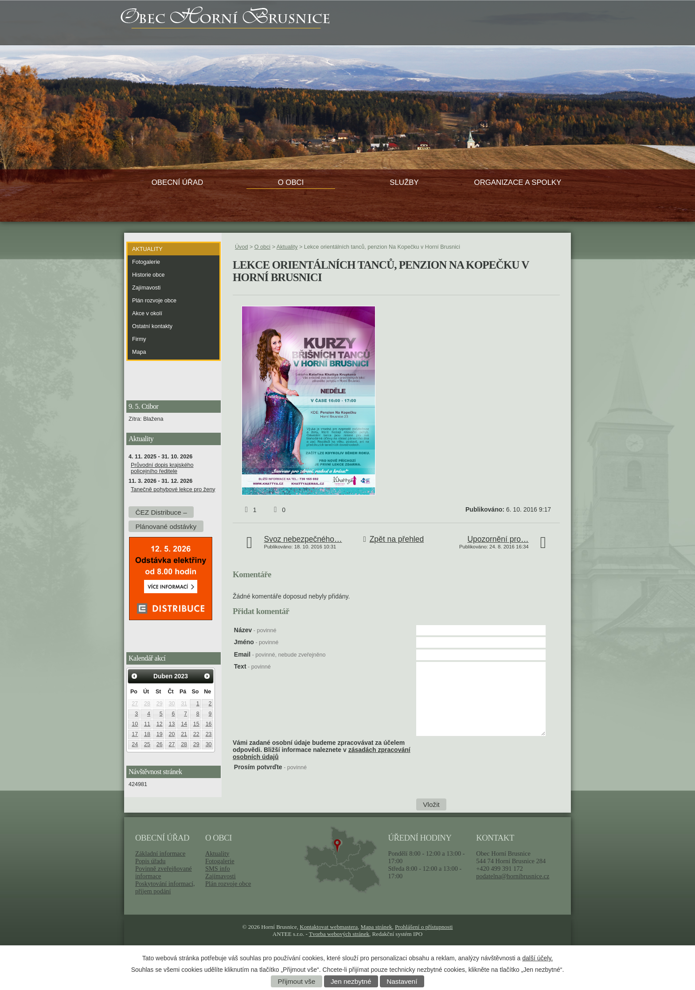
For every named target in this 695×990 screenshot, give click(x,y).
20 (171, 734)
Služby (404, 182)
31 (184, 703)
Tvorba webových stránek (339, 934)
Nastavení (402, 981)
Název (255, 630)
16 (209, 724)
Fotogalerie (146, 262)
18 (147, 734)
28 (147, 703)
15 (196, 724)
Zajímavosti (146, 288)
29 (159, 703)
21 (184, 734)
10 (135, 724)
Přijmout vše (297, 981)
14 (184, 724)
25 (147, 744)
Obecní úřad (177, 182)
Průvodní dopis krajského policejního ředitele (162, 468)
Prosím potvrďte (270, 767)
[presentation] (483, 780)
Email (280, 654)
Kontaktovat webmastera (329, 926)
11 (147, 724)
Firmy (139, 339)
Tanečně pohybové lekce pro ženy (173, 489)
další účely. (537, 958)
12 (159, 724)
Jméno (256, 642)
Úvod (241, 247)
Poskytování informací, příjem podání (165, 887)
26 (159, 744)
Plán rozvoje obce (154, 300)
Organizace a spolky (518, 182)
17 (135, 734)
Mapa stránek (376, 926)
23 (209, 734)
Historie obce (148, 275)
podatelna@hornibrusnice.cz (512, 876)
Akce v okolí (147, 313)
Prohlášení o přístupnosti (424, 926)
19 (159, 734)
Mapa (139, 352)
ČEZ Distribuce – (161, 512)
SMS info (217, 868)
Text (252, 666)
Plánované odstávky (165, 526)
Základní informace (160, 853)
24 (135, 744)
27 (135, 703)
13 (171, 724)
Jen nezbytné (351, 981)
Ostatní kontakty (152, 326)
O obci (291, 182)
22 (196, 734)
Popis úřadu (150, 861)
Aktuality (287, 247)
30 (171, 703)
